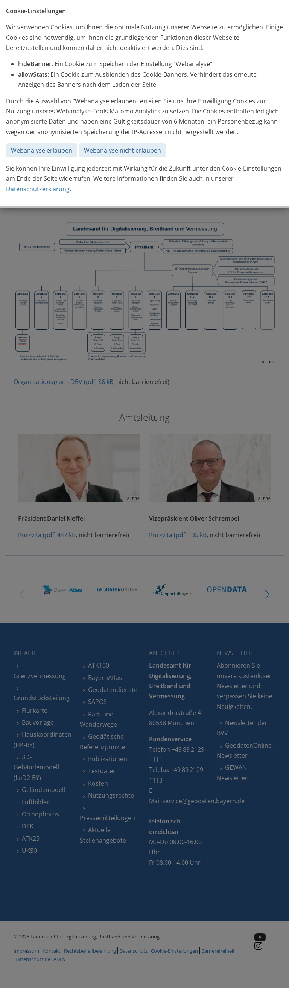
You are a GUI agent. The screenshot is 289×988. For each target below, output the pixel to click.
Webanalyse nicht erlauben (122, 150)
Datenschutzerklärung (38, 189)
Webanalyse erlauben (41, 150)
